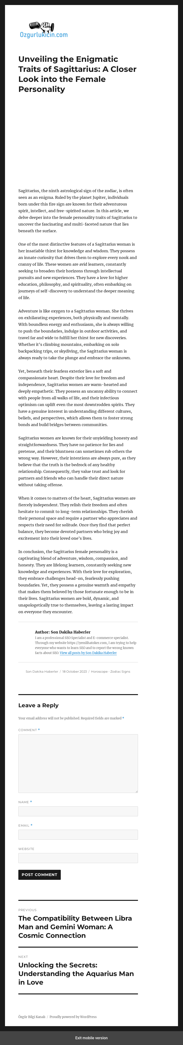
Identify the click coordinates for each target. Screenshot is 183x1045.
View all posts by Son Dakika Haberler (88, 653)
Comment (29, 730)
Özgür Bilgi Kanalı (31, 1017)
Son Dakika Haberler (42, 671)
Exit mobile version (91, 1038)
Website (26, 849)
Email (25, 825)
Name (25, 802)
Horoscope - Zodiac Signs (110, 671)
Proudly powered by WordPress (73, 1017)
